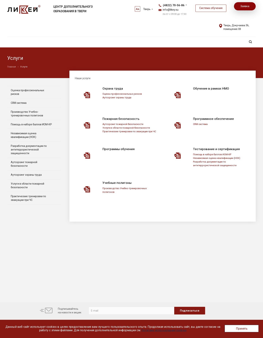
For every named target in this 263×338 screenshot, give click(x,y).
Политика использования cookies (163, 330)
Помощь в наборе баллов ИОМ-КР (212, 154)
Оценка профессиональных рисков (122, 93)
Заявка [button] (244, 6)
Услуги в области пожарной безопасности (126, 127)
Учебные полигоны (117, 183)
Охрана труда (112, 88)
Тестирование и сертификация (216, 149)
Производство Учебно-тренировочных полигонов (27, 113)
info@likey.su (170, 9)
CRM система (200, 124)
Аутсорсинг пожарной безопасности (122, 124)
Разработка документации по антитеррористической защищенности (29, 149)
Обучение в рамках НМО (211, 88)
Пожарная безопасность (121, 119)
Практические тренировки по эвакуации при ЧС (129, 131)
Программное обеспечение (213, 119)
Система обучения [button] (210, 8)
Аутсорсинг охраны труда (116, 97)
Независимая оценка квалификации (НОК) (216, 158)
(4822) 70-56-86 (173, 5)
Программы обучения (118, 149)
